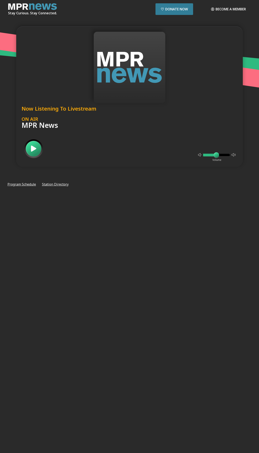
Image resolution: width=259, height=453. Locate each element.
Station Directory (55, 184)
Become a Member (228, 9)
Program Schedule (21, 184)
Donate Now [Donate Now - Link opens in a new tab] (174, 9)
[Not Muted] (199, 154)
